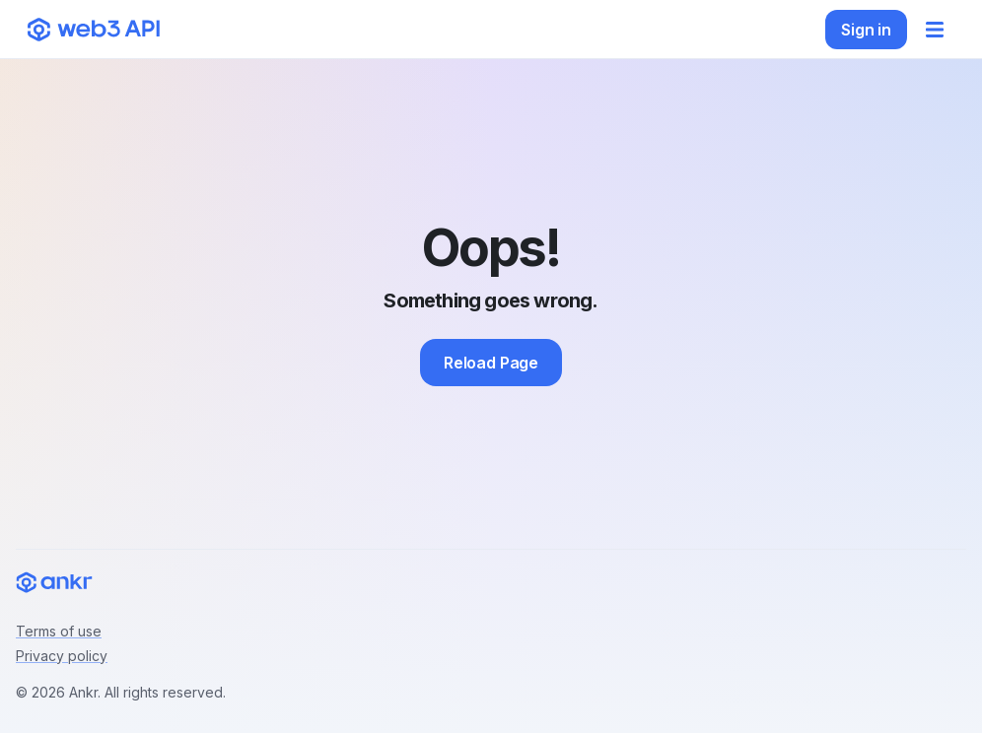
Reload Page (491, 362)
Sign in (866, 29)
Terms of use (59, 631)
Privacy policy (61, 655)
